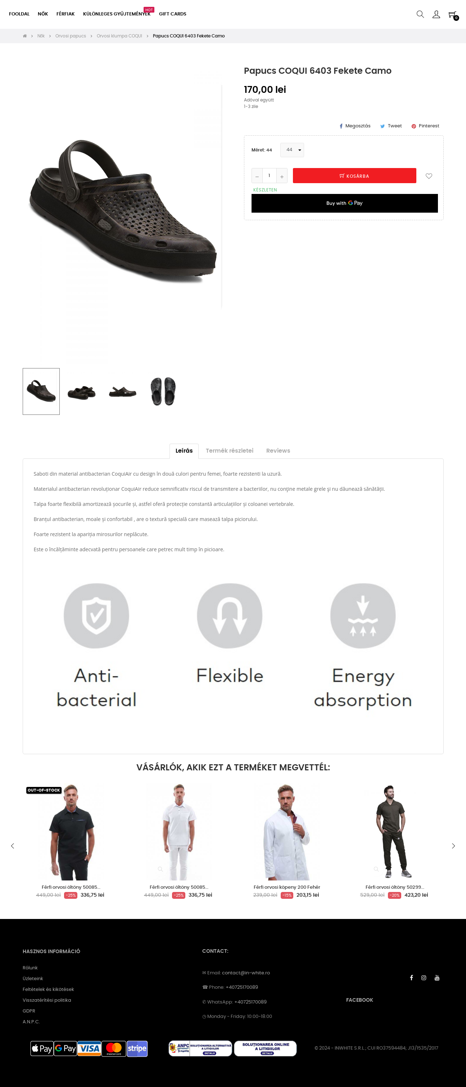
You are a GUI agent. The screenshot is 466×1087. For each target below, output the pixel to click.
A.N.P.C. (31, 1022)
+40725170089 (242, 987)
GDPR (29, 1011)
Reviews (278, 451)
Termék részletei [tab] (229, 451)
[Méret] (292, 150)
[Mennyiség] (269, 175)
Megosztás (358, 126)
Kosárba (354, 176)
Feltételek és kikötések (48, 989)
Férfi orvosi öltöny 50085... (71, 887)
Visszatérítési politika (47, 1000)
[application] (345, 203)
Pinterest (429, 126)
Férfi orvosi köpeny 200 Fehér (287, 887)
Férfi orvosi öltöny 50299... (395, 887)
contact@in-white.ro (246, 973)
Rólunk (30, 968)
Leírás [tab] (184, 451)
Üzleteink (33, 979)
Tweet (395, 126)
